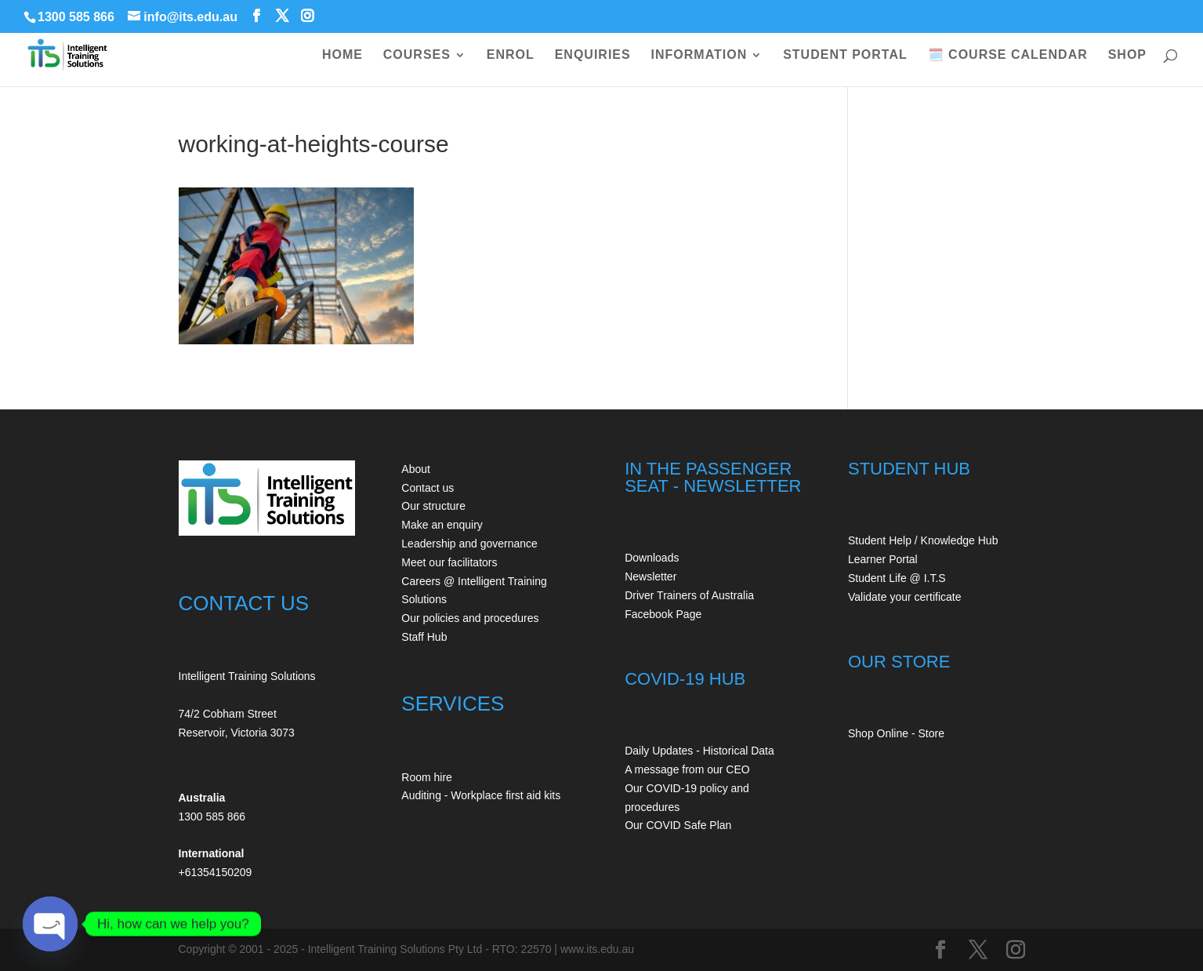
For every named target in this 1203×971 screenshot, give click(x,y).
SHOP (1127, 55)
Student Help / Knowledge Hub (923, 540)
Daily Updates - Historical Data (699, 750)
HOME (342, 55)
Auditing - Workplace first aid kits (480, 795)
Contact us (427, 488)
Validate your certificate (904, 597)
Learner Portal (883, 559)
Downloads (652, 557)
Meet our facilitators (449, 562)
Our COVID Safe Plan (678, 825)
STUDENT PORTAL (845, 55)
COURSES (417, 55)
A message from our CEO (687, 769)
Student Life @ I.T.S (897, 578)
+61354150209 (215, 872)
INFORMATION (699, 55)
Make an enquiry (442, 524)
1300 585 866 (76, 17)
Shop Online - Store (896, 733)
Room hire (426, 777)
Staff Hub (424, 637)
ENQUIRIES (593, 55)
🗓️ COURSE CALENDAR (1008, 55)
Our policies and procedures (469, 618)
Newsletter (650, 576)
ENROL (510, 55)
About (415, 469)
